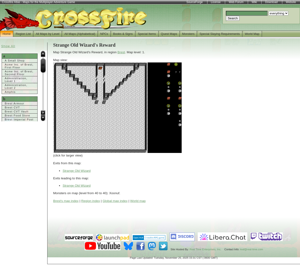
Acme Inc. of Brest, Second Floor (19, 73)
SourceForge (194, 2)
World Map (252, 34)
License (216, 2)
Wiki (254, 2)
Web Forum (236, 2)
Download (271, 2)
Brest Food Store (17, 115)
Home (7, 34)
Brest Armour (14, 103)
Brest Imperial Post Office (19, 121)
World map (138, 201)
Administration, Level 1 (16, 79)
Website (291, 2)
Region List (23, 34)
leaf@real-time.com (251, 249)
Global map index (115, 201)
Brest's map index (66, 201)
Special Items (147, 34)
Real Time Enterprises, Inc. (205, 249)
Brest (121, 52)
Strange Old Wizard (77, 170)
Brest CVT (12, 107)
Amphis (10, 91)
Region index (90, 201)
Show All (8, 46)
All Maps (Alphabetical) (79, 34)
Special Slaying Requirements (219, 34)
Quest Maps (169, 34)
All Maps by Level (47, 34)
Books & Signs (123, 34)
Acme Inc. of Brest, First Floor (19, 66)
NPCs (104, 34)
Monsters (188, 34)
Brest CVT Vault (17, 111)
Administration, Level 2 (16, 86)
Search (233, 18)
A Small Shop (15, 60)
